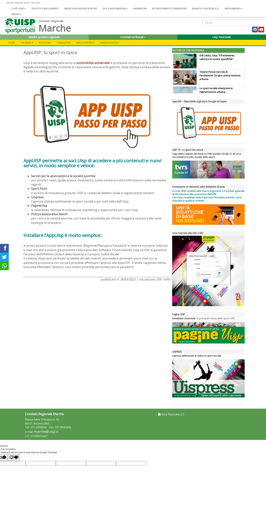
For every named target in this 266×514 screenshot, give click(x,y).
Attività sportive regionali (44, 37)
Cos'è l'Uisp (18, 8)
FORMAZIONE (64, 42)
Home (12, 42)
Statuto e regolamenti (44, 8)
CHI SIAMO (27, 42)
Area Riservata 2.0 (171, 414)
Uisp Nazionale (221, 37)
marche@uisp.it (46, 431)
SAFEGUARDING (233, 8)
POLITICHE (45, 42)
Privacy (16, 14)
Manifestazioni (109, 42)
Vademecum (139, 8)
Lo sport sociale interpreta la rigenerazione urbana (215, 90)
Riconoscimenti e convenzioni (169, 8)
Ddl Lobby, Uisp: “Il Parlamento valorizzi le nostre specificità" (217, 57)
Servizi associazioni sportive (80, 8)
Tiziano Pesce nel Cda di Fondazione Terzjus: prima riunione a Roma (219, 75)
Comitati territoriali (133, 37)
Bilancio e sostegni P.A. (205, 8)
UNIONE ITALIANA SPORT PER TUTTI (23, 2)
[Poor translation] (14, 457)
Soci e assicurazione (115, 8)
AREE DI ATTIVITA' (85, 42)
